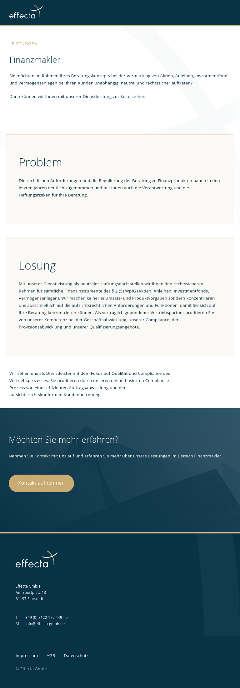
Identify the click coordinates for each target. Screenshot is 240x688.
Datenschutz (76, 655)
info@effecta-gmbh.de (45, 623)
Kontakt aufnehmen (41, 482)
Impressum (27, 655)
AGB (51, 655)
